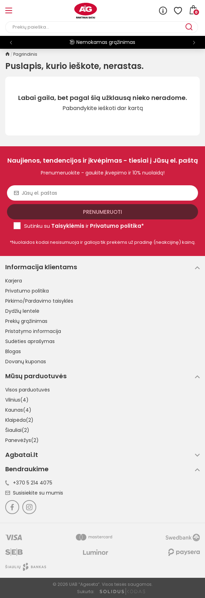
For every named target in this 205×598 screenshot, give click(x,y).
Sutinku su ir (84, 226)
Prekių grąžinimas (26, 321)
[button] (194, 42)
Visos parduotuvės (27, 389)
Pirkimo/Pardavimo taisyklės (39, 300)
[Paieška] (95, 27)
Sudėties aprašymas (30, 341)
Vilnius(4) (17, 399)
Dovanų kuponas (25, 361)
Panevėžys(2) (22, 440)
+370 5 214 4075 (28, 482)
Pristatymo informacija (33, 331)
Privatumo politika (27, 290)
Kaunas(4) (18, 409)
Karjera (13, 280)
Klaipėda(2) (19, 420)
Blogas (13, 351)
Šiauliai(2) (17, 430)
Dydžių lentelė (22, 311)
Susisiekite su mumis (34, 492)
